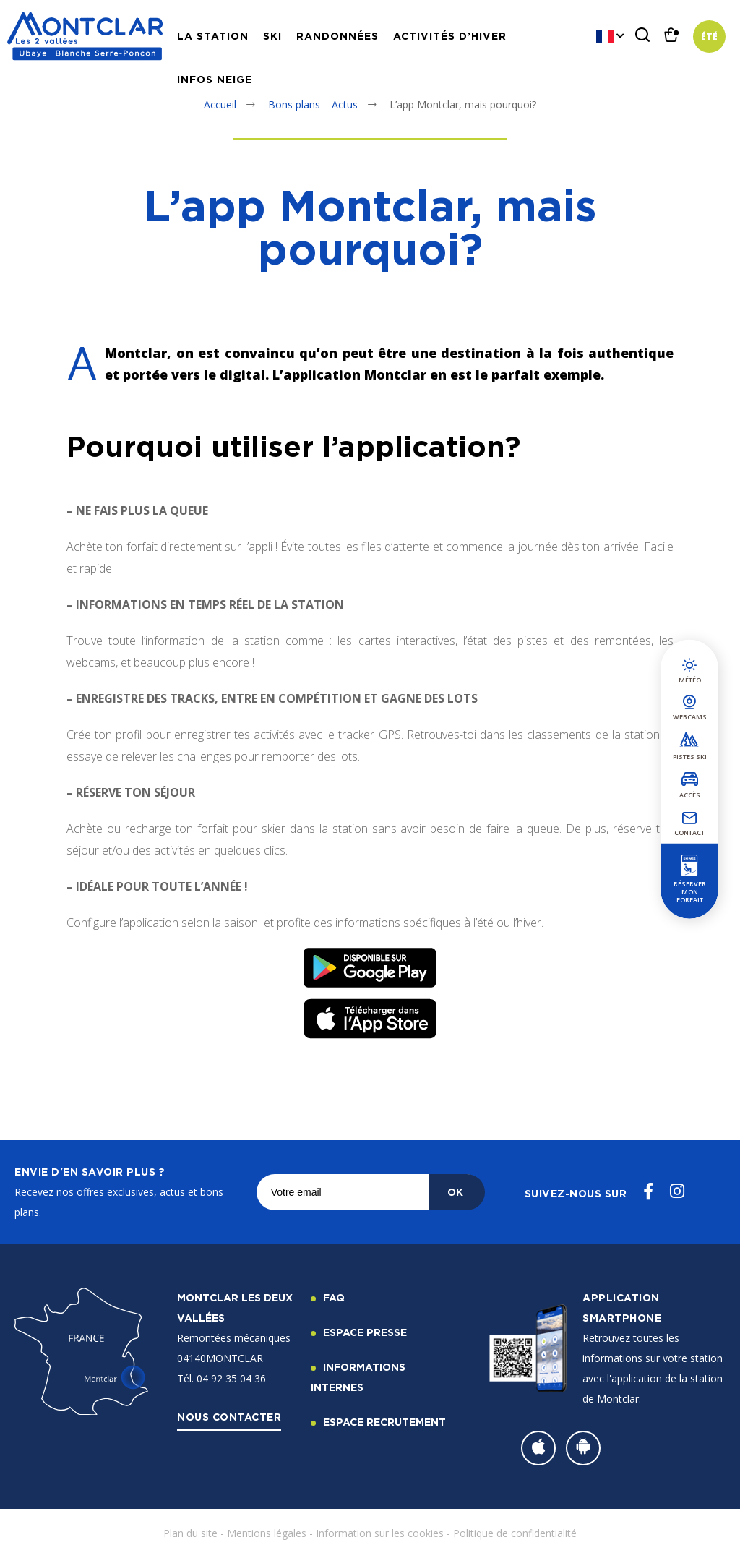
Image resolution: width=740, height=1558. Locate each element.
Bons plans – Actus (313, 104)
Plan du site (190, 1533)
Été (709, 36)
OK (455, 1191)
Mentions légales (266, 1533)
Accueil (220, 104)
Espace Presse (365, 1332)
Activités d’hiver (450, 35)
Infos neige (214, 79)
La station (213, 35)
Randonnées (337, 35)
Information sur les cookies (380, 1533)
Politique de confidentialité (515, 1533)
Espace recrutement (384, 1421)
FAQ (334, 1297)
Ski (272, 35)
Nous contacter (229, 1416)
